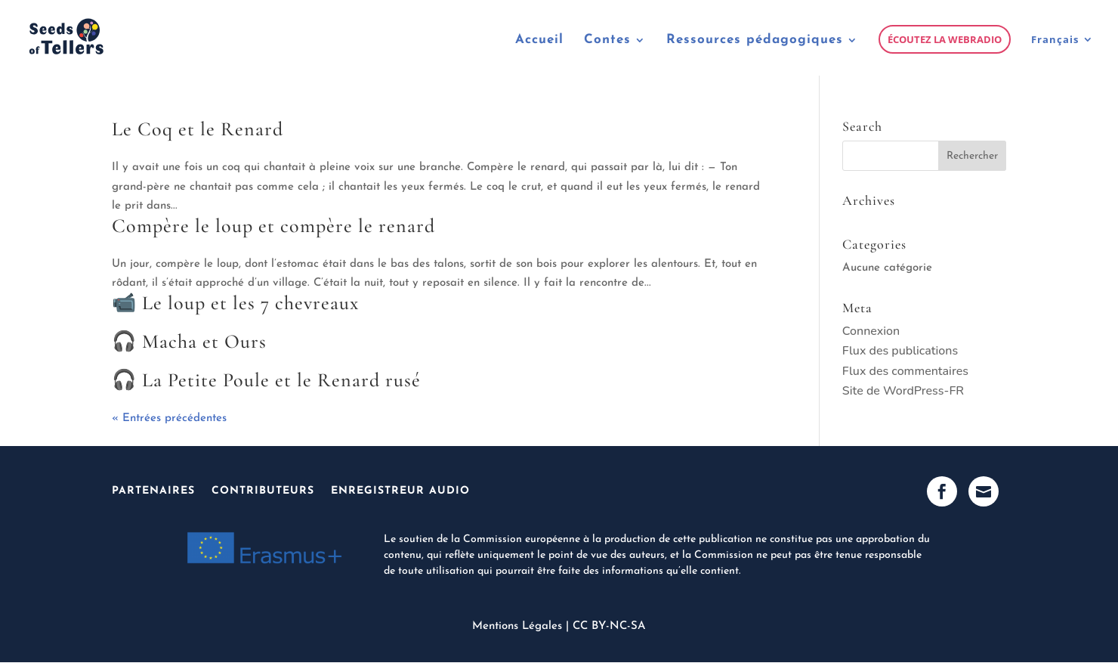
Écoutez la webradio (945, 39)
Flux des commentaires (905, 371)
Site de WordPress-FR (903, 391)
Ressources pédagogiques (754, 40)
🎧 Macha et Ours (189, 341)
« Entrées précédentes (169, 418)
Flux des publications (900, 350)
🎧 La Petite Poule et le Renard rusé (266, 380)
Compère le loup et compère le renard (273, 225)
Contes (607, 40)
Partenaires (153, 491)
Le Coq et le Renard (197, 129)
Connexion (871, 331)
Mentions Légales (517, 626)
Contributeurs (263, 491)
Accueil (539, 40)
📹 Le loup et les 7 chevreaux (235, 302)
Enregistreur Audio (400, 491)
